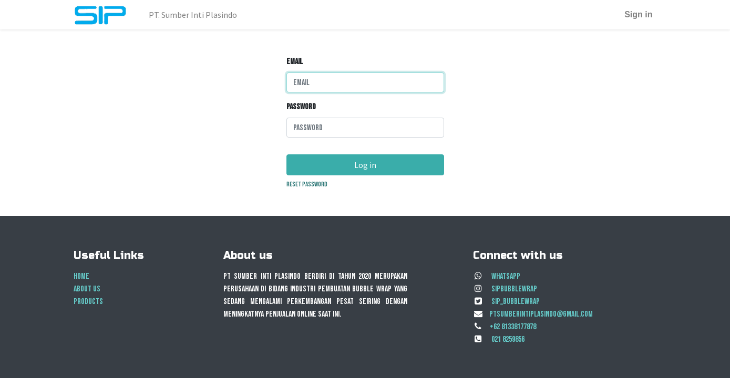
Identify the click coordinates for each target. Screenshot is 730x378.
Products (88, 302)
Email (294, 62)
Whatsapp (505, 276)
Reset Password (306, 184)
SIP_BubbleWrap (515, 302)
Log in (365, 165)
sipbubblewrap (514, 289)
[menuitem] (193, 14)
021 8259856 (508, 339)
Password (301, 107)
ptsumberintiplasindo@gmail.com (541, 314)
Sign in (638, 14)
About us (87, 289)
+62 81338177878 (512, 327)
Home (81, 276)
